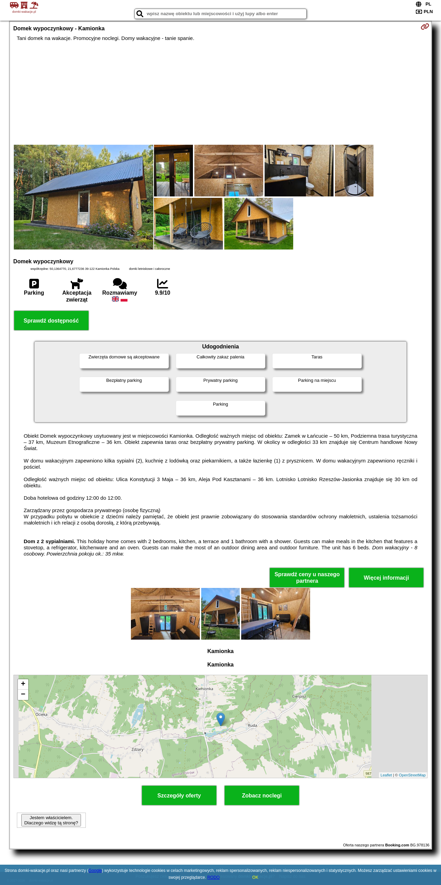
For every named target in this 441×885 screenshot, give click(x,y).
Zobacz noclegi (262, 795)
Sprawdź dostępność (51, 321)
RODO (213, 877)
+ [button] (23, 684)
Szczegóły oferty (179, 795)
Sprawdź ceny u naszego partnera (307, 577)
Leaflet (386, 775)
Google (95, 870)
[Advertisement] (220, 93)
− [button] (23, 695)
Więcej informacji (386, 578)
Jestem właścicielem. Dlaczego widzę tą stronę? (51, 820)
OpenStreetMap (412, 775)
